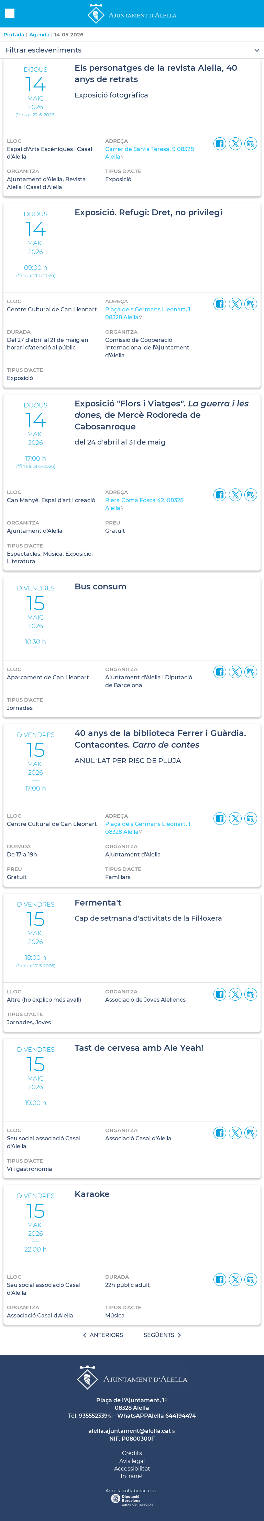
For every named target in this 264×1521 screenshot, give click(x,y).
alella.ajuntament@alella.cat (129, 1431)
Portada (13, 34)
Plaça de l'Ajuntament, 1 (130, 1400)
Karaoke (92, 1194)
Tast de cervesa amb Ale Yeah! (139, 1048)
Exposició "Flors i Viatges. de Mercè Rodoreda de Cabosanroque (162, 415)
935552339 (93, 1416)
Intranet (132, 1476)
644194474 (180, 1416)
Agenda (39, 34)
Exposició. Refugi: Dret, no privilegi (148, 212)
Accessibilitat (132, 1468)
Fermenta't (98, 903)
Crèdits (132, 1453)
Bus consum (100, 586)
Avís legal (132, 1461)
